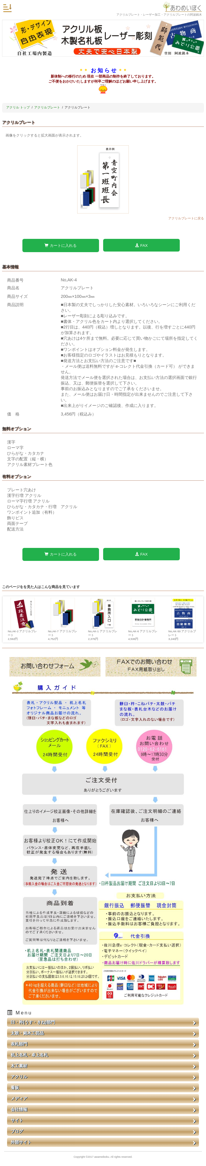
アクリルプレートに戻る (186, 218)
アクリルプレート (47, 107)
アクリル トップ (18, 107)
